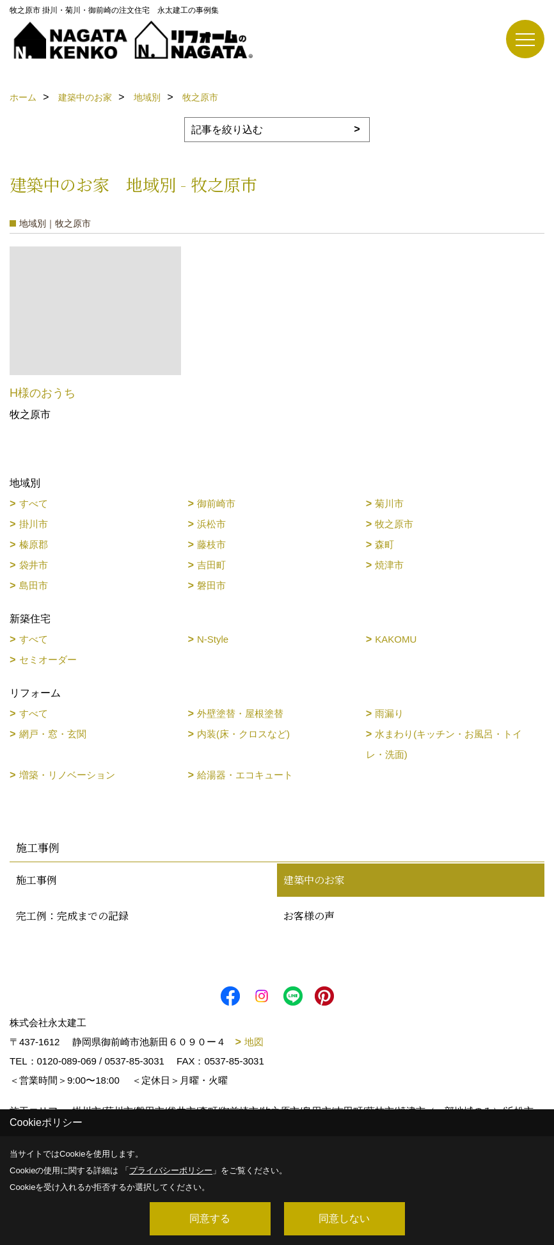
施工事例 (36, 879)
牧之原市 (394, 523)
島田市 (33, 585)
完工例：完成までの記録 (72, 915)
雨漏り (389, 713)
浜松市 (211, 523)
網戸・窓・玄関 (52, 733)
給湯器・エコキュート (245, 774)
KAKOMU (395, 639)
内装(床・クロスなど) (243, 733)
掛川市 (33, 523)
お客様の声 (309, 915)
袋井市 (33, 564)
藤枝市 (211, 544)
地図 (254, 1041)
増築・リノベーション (67, 774)
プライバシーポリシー (170, 1170)
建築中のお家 (314, 879)
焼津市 (389, 564)
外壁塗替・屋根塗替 (240, 713)
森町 (384, 544)
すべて (33, 503)
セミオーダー (48, 659)
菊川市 (389, 503)
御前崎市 (216, 503)
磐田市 (211, 585)
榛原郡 (33, 544)
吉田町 (211, 564)
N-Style (212, 639)
